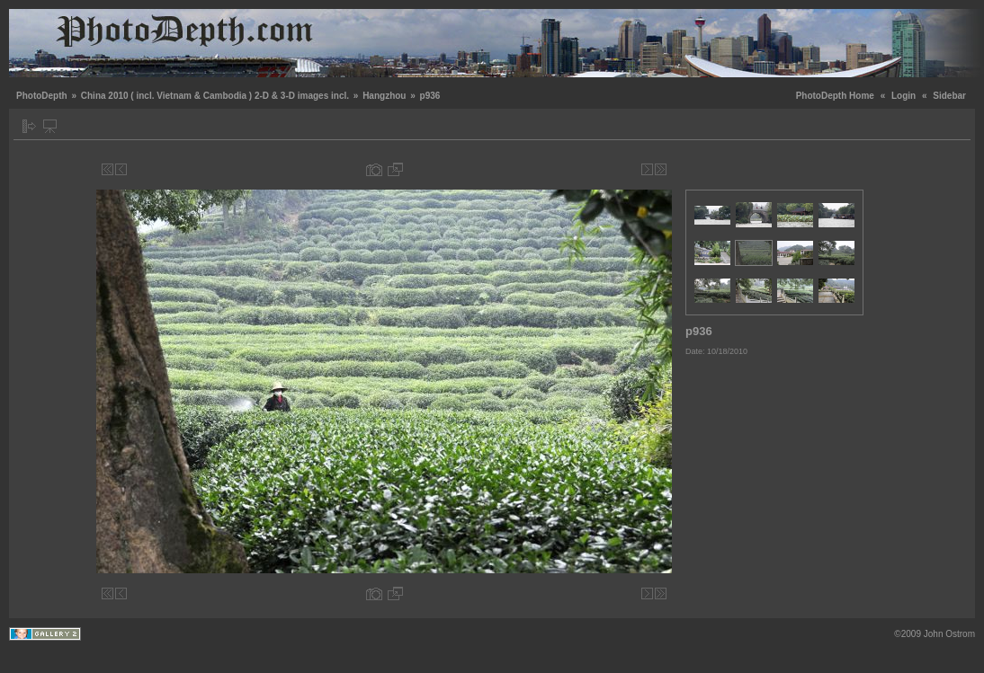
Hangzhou (384, 96)
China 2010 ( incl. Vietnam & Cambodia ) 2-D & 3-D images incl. (215, 96)
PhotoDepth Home (835, 96)
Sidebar (949, 96)
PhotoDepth (41, 96)
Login (903, 96)
